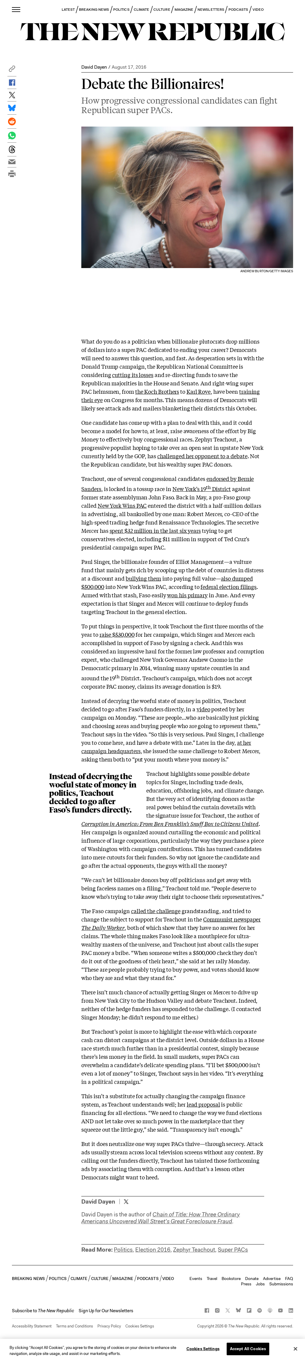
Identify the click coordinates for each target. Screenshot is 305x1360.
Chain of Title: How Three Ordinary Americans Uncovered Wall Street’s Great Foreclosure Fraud (160, 1218)
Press (246, 1284)
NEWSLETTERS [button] (210, 9)
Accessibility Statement (32, 1326)
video (203, 709)
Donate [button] (252, 1278)
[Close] (295, 1350)
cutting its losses (132, 375)
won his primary (187, 595)
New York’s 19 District (201, 489)
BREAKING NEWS (94, 9)
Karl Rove (198, 391)
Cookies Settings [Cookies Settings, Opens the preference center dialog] (203, 1351)
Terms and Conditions (74, 1326)
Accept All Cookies (248, 1351)
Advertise (272, 1278)
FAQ (289, 1278)
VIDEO (258, 9)
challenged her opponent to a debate (202, 456)
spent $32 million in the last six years (155, 530)
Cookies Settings (139, 1326)
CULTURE (161, 9)
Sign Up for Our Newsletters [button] (106, 1311)
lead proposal (203, 1104)
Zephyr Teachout (194, 1249)
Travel (212, 1278)
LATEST (68, 9)
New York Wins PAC (122, 505)
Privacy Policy (109, 1326)
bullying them (143, 578)
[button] (11, 70)
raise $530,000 (117, 634)
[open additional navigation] (16, 9)
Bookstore (231, 1278)
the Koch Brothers (157, 391)
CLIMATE (142, 9)
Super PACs (233, 1249)
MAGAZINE (184, 9)
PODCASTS (238, 9)
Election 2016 (152, 1249)
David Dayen (94, 67)
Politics (123, 1249)
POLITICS (121, 9)
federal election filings (228, 586)
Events (195, 1278)
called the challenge (155, 911)
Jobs (260, 1284)
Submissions (281, 1284)
